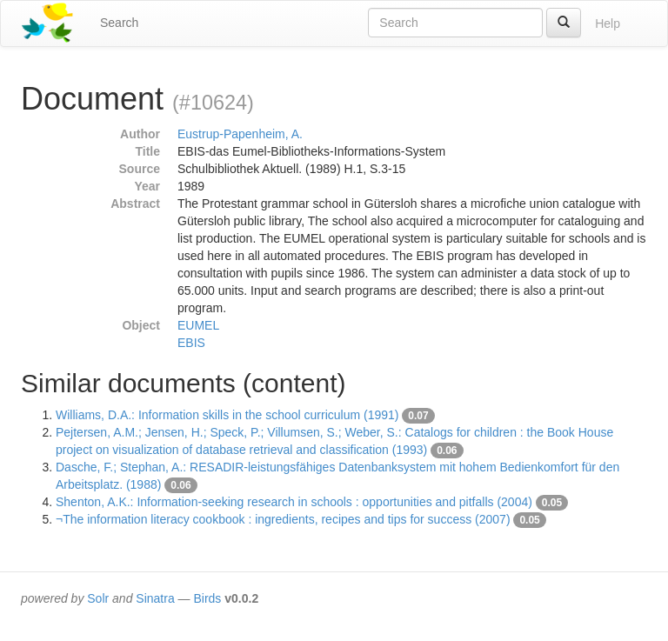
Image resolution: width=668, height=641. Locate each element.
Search (119, 23)
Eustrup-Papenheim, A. (240, 134)
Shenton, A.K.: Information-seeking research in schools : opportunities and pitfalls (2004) (294, 502)
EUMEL (198, 325)
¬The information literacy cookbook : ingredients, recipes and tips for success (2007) (283, 519)
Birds (207, 598)
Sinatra (155, 598)
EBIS (191, 343)
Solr (98, 598)
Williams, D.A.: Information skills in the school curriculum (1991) (227, 415)
